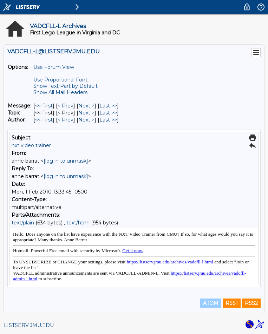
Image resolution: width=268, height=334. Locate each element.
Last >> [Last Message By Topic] (108, 113)
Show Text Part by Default (65, 86)
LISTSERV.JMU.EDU (29, 325)
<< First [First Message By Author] (44, 120)
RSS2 (251, 303)
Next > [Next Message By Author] (86, 120)
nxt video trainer (31, 145)
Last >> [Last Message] (108, 106)
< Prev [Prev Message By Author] (65, 120)
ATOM (210, 303)
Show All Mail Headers (60, 92)
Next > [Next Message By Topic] (86, 113)
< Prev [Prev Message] (65, 106)
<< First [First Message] (44, 106)
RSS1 (231, 303)
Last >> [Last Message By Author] (108, 120)
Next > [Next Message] (86, 106)
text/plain (23, 223)
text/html (78, 223)
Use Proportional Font (60, 80)
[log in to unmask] (66, 161)
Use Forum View (53, 67)
